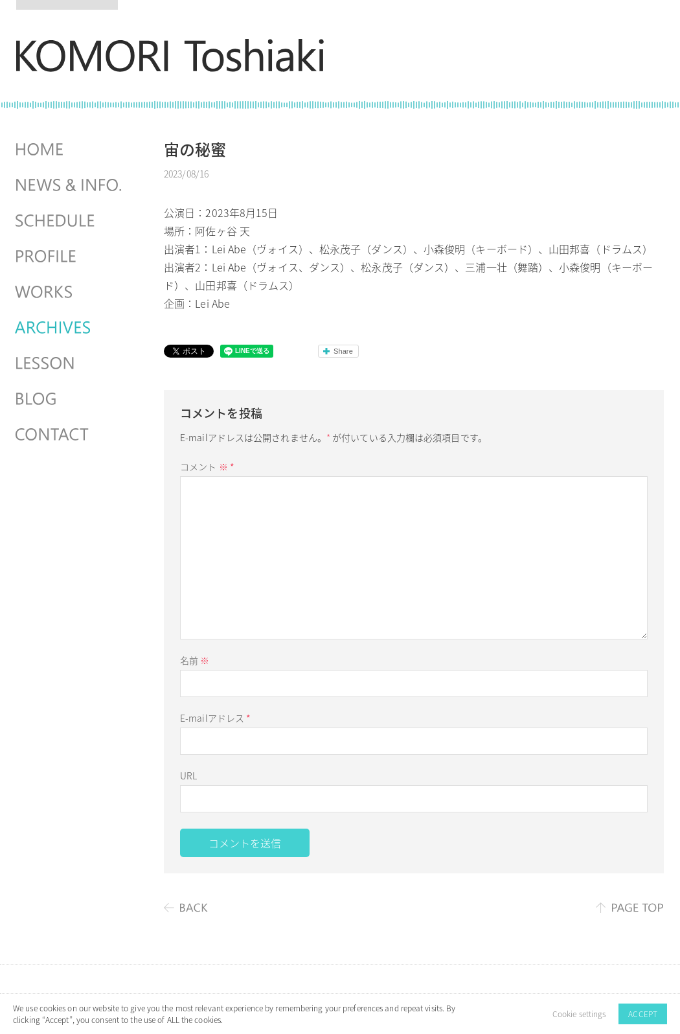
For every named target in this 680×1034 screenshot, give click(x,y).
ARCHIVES (70, 327)
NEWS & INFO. (70, 185)
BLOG (70, 399)
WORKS (70, 292)
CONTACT (70, 434)
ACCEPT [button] (642, 1014)
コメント (207, 466)
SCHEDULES (70, 220)
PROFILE (70, 256)
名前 (194, 660)
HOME (70, 149)
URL (188, 775)
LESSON (70, 363)
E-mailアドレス (215, 717)
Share (343, 351)
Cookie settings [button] (579, 1014)
